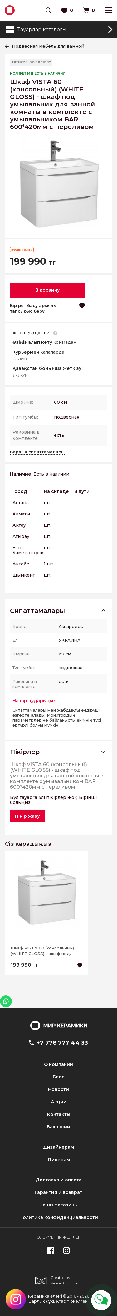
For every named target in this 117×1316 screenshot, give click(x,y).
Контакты (58, 1114)
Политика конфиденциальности (58, 1217)
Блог (58, 1076)
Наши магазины (58, 1204)
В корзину (47, 290)
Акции (58, 1101)
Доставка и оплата (59, 1179)
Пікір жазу (27, 816)
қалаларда (52, 352)
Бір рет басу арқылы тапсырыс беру (33, 308)
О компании (58, 1064)
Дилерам (58, 1159)
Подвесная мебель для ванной (48, 46)
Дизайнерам (58, 1147)
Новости (58, 1089)
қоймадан (64, 342)
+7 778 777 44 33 (58, 1043)
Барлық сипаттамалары (37, 451)
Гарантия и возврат (58, 1192)
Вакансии (58, 1126)
